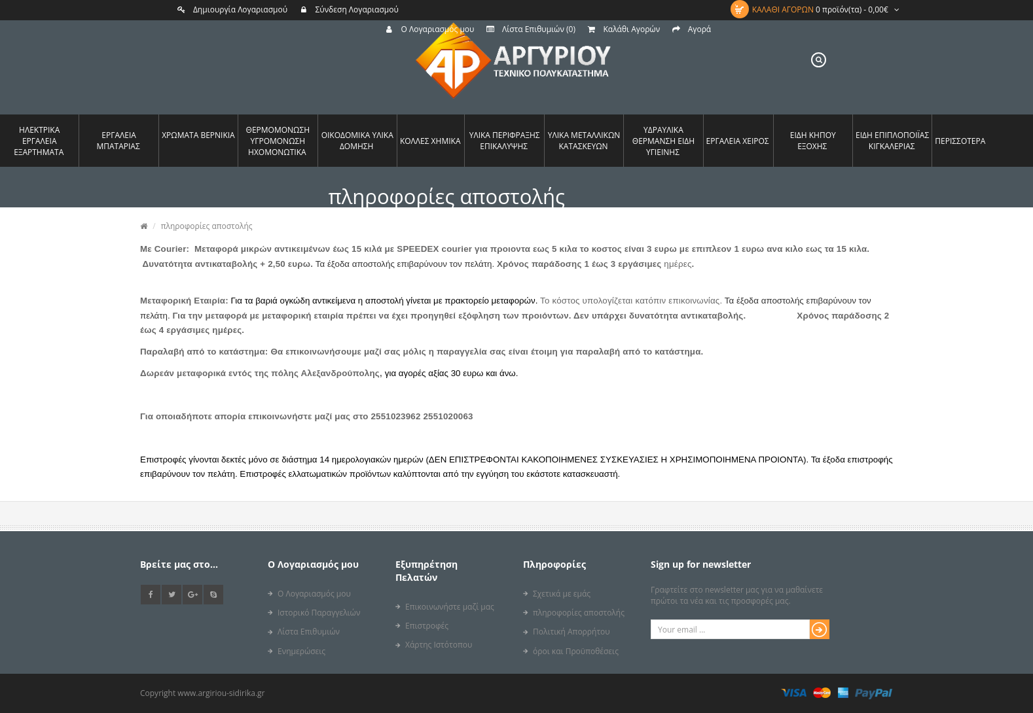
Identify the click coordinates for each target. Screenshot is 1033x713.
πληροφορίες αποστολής (207, 226)
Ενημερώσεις (301, 651)
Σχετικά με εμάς (561, 593)
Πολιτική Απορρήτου (571, 631)
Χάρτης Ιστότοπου (438, 644)
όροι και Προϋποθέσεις (576, 651)
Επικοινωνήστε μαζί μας (449, 606)
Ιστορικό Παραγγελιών (319, 612)
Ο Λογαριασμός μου (314, 593)
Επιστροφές (426, 625)
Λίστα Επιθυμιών (309, 631)
